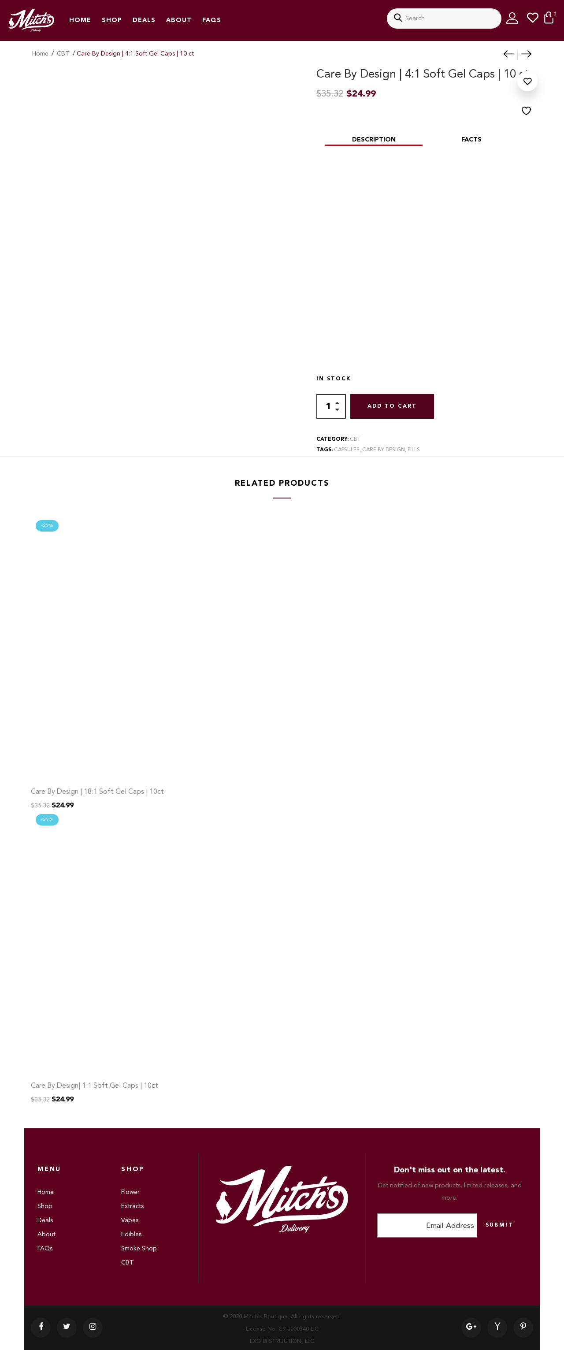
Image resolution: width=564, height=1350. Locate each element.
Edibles (131, 1234)
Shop (112, 20)
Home (80, 20)
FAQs (211, 20)
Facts (471, 140)
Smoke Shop (139, 1249)
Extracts (132, 1206)
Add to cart (392, 406)
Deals (144, 20)
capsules (347, 450)
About (179, 20)
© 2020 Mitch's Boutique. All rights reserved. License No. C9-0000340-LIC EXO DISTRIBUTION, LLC (282, 1329)
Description (374, 140)
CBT (63, 54)
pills (414, 450)
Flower (130, 1192)
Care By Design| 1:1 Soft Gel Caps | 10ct (94, 1086)
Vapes (129, 1220)
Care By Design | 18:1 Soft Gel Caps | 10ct (97, 792)
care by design (383, 450)
